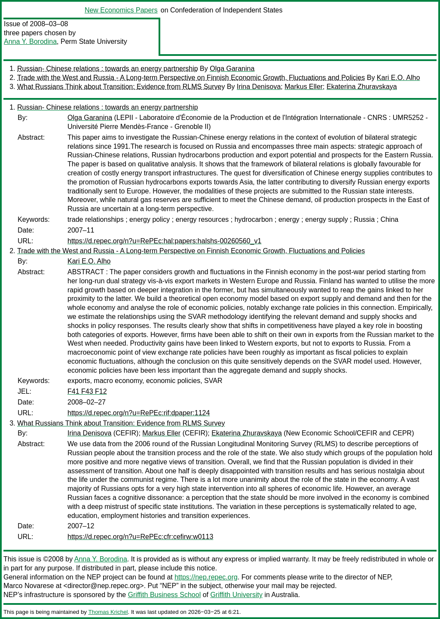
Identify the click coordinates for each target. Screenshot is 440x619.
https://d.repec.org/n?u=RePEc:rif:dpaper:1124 (138, 413)
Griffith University (236, 594)
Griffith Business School (164, 594)
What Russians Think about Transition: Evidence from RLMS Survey (121, 86)
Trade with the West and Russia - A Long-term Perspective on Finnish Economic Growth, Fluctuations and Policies (191, 77)
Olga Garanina (232, 68)
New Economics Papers (121, 10)
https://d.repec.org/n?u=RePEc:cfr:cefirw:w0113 (140, 536)
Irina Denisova (259, 86)
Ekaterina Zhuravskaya (362, 86)
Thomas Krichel (108, 612)
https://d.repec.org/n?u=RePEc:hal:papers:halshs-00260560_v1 (164, 241)
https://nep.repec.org (206, 577)
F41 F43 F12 (87, 391)
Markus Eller (303, 86)
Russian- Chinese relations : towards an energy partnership (107, 68)
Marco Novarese (28, 585)
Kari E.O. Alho (398, 77)
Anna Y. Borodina (30, 41)
